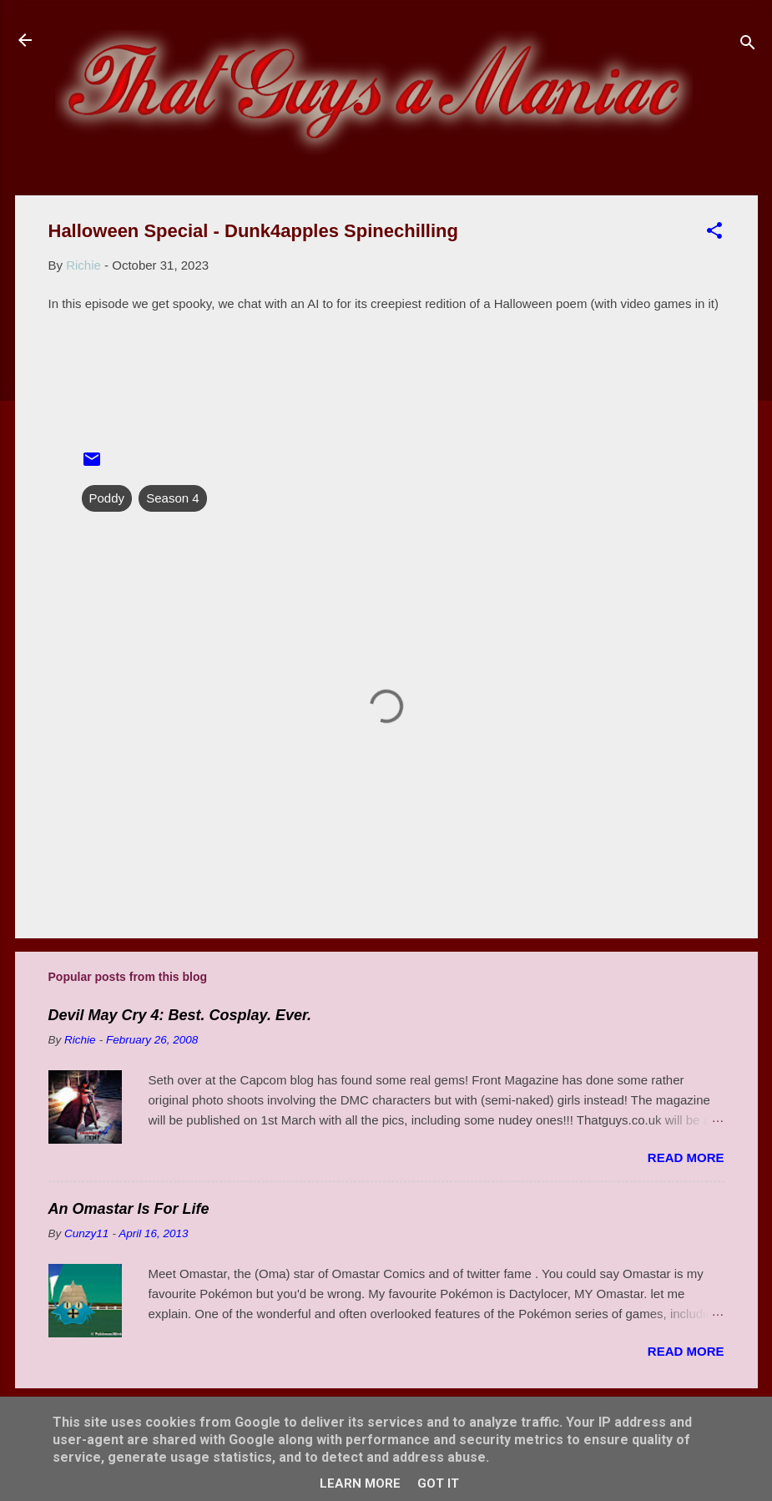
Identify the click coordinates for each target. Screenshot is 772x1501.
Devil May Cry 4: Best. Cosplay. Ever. (179, 1015)
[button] (714, 233)
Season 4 (172, 498)
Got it (438, 1483)
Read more (686, 1157)
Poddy (107, 498)
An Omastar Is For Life (128, 1208)
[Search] (748, 45)
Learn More (360, 1483)
